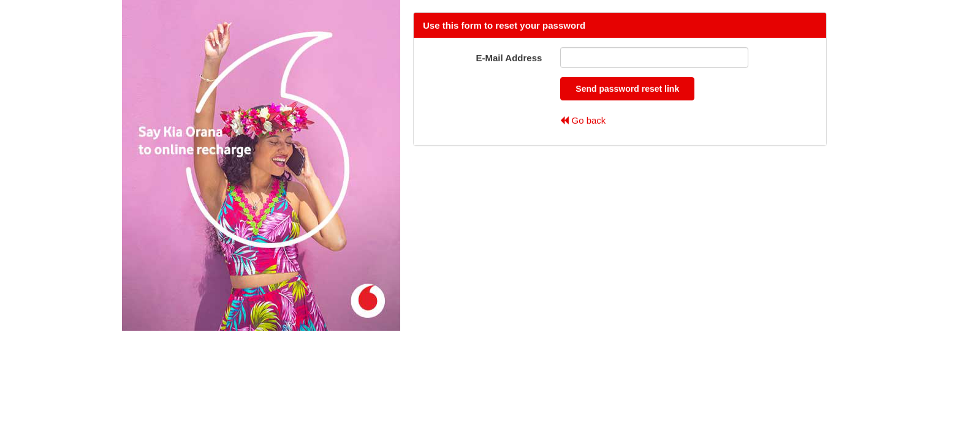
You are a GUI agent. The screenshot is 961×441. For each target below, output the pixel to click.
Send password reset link (627, 89)
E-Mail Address (509, 58)
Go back (583, 120)
